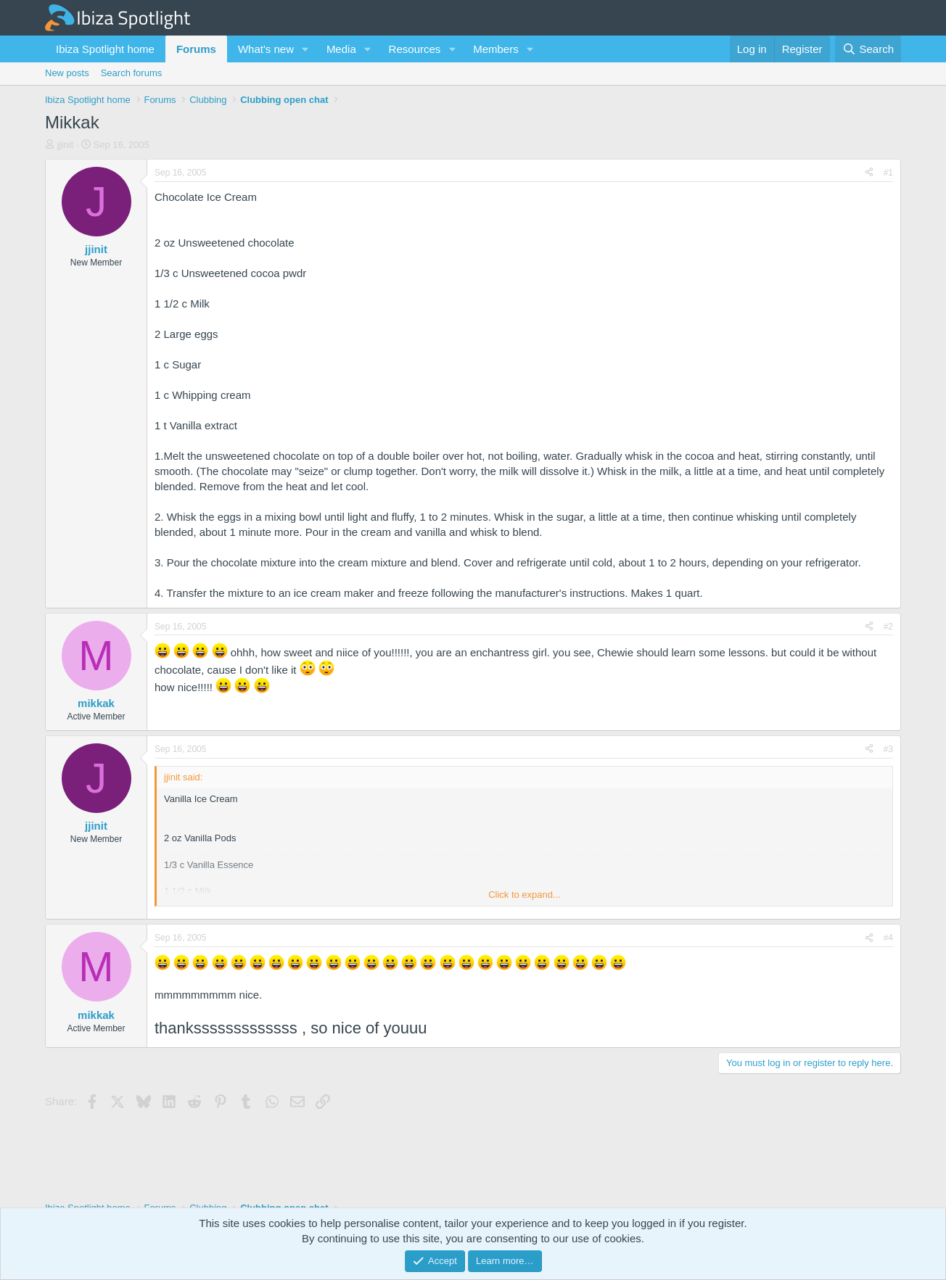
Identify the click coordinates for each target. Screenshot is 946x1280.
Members (496, 49)
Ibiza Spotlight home (105, 49)
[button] (305, 49)
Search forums (132, 72)
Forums (196, 49)
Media (341, 49)
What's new (266, 49)
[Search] (868, 49)
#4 (888, 938)
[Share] (869, 173)
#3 (888, 749)
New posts (67, 72)
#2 (888, 627)
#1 (888, 173)
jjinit (65, 144)
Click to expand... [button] (524, 894)
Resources (415, 49)
